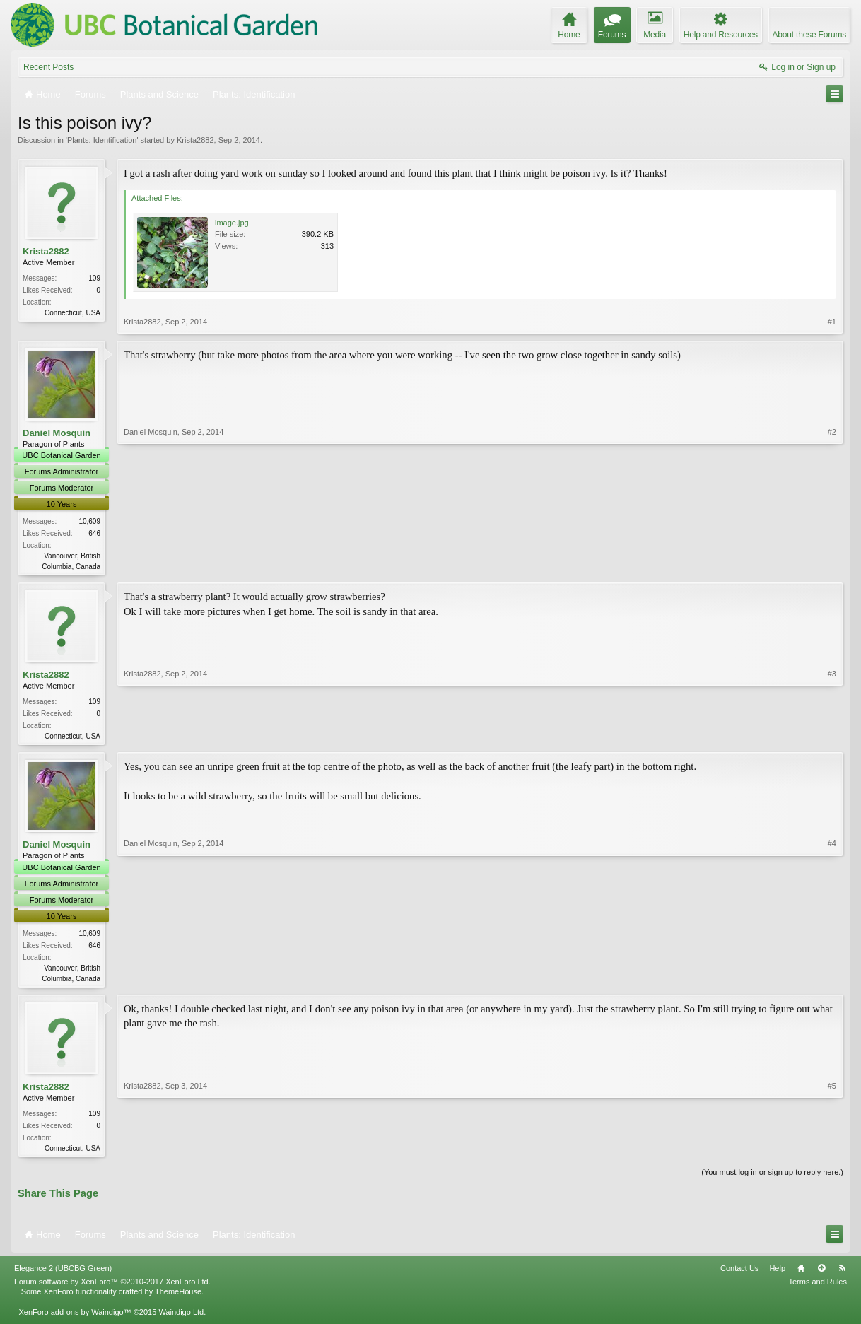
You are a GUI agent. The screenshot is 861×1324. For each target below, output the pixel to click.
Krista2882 (195, 140)
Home (801, 1274)
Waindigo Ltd (181, 1317)
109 (94, 278)
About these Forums (809, 35)
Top (821, 1274)
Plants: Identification (101, 140)
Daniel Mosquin (56, 433)
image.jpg (232, 222)
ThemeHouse (178, 1297)
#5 (832, 1150)
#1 (832, 321)
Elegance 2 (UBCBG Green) (63, 1274)
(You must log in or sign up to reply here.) (772, 1177)
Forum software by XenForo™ (112, 1287)
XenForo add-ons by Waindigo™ (74, 1317)
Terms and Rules (817, 1287)
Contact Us (739, 1274)
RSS (842, 1274)
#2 (832, 565)
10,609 (89, 521)
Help (777, 1274)
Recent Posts (48, 67)
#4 (832, 979)
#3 (832, 736)
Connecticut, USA (72, 313)
